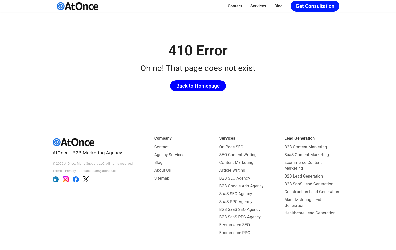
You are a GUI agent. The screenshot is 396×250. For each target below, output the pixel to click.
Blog (278, 6)
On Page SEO (231, 147)
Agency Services (169, 154)
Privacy (70, 171)
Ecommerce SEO (234, 224)
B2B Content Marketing (305, 147)
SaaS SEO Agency (235, 193)
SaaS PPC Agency (235, 201)
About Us (162, 170)
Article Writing (232, 170)
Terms (57, 171)
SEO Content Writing (238, 154)
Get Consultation (315, 6)
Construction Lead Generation (311, 191)
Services (258, 6)
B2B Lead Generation (303, 176)
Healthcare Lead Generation (309, 213)
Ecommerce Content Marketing (303, 165)
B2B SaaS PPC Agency (240, 217)
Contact (235, 6)
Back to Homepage (198, 86)
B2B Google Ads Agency (241, 186)
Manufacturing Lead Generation (302, 202)
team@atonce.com (106, 171)
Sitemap (161, 178)
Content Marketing (236, 162)
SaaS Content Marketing (306, 154)
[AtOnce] (77, 6)
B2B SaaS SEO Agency (240, 209)
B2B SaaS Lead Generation (308, 184)
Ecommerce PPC (234, 232)
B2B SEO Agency (234, 178)
